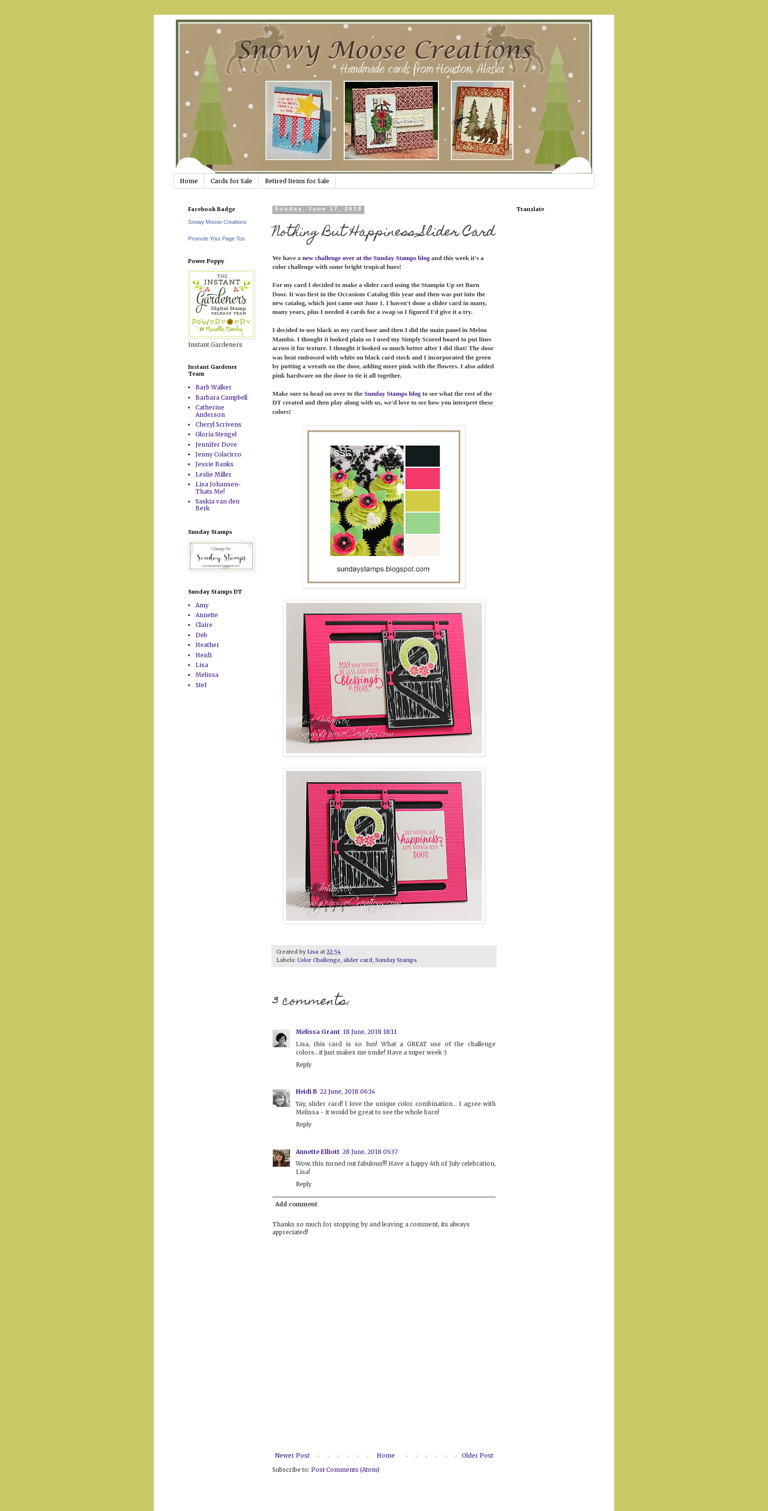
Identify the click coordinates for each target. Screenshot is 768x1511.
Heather (207, 644)
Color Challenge (318, 960)
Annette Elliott (317, 1151)
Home (189, 181)
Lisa (201, 665)
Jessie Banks (214, 464)
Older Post (477, 1455)
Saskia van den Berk (217, 505)
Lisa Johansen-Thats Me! (218, 487)
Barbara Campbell (221, 397)
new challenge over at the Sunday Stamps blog (367, 258)
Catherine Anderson (210, 411)
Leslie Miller (213, 474)
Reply (304, 1064)
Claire (204, 624)
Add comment (296, 1204)
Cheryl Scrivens (218, 424)
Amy (202, 605)
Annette (206, 615)
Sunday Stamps (396, 960)
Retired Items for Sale (297, 181)
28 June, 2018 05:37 (370, 1151)
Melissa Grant (318, 1031)
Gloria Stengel (216, 434)
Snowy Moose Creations (217, 222)
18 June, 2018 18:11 (370, 1031)
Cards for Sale (231, 181)
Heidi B (306, 1091)
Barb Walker (213, 387)
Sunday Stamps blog (392, 393)
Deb (201, 635)
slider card (357, 960)
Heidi (203, 655)
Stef (201, 685)
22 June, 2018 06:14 (347, 1091)
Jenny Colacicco (218, 454)
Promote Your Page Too (216, 238)
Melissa (206, 674)
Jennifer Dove (216, 444)
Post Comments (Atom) (345, 1469)
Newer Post (292, 1455)
